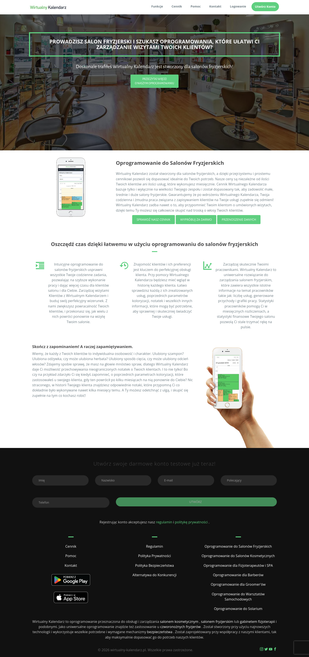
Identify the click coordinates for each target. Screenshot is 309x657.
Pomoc (196, 6)
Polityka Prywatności (154, 555)
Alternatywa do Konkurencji (154, 575)
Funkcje (157, 6)
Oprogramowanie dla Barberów (238, 575)
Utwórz (196, 502)
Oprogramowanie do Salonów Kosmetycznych (238, 555)
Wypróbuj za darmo (196, 219)
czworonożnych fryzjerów (180, 626)
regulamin (164, 522)
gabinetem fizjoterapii (258, 621)
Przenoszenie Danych (239, 219)
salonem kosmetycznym (179, 621)
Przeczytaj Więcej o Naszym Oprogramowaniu (154, 81)
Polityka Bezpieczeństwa (154, 565)
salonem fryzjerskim (217, 621)
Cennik (177, 6)
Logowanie (238, 6)
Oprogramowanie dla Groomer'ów (238, 584)
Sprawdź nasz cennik (153, 219)
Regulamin (154, 546)
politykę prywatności (192, 522)
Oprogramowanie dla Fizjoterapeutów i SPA (238, 565)
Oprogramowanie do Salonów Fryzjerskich (238, 546)
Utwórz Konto (265, 7)
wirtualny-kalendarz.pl (128, 650)
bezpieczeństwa (160, 631)
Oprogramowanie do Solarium (238, 608)
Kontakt (215, 6)
